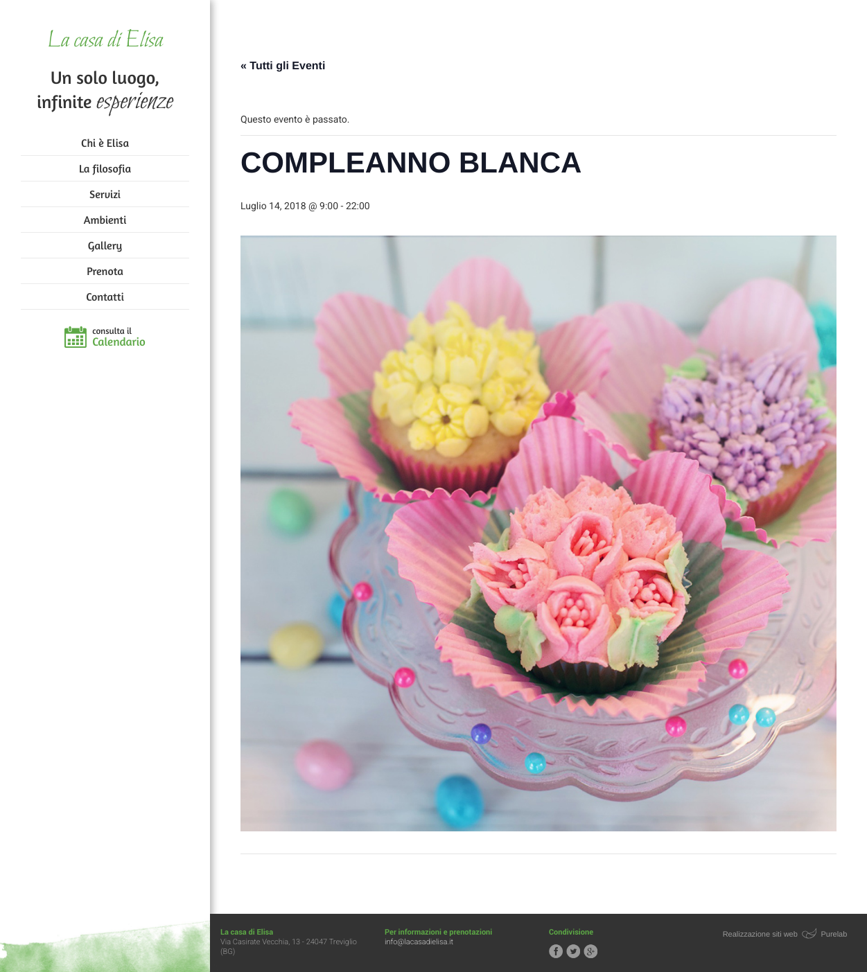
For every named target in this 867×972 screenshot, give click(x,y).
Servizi (105, 194)
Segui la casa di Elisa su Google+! (590, 951)
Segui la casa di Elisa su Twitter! (573, 951)
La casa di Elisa (105, 41)
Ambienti (105, 220)
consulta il (119, 337)
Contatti (104, 296)
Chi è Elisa (105, 143)
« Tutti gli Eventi (282, 66)
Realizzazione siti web (760, 934)
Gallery (105, 245)
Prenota (105, 271)
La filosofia (105, 168)
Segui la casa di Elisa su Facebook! (556, 951)
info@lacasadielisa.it (419, 941)
